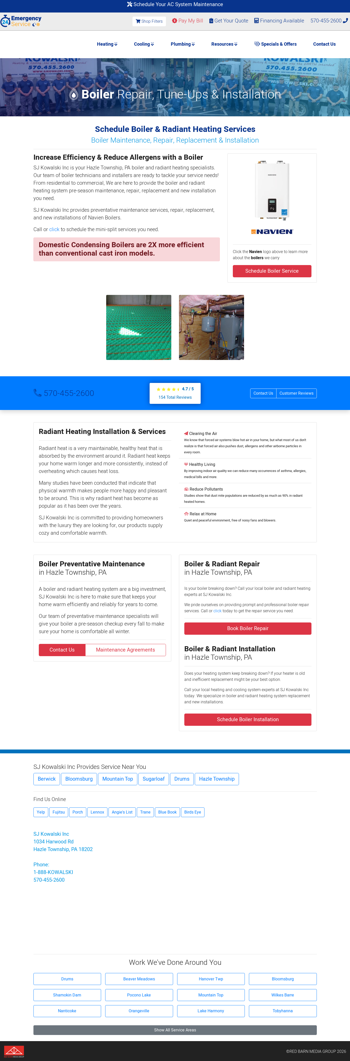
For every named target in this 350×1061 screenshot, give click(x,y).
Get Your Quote (228, 20)
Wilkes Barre (282, 995)
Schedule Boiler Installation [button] (248, 719)
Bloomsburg (79, 779)
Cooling (144, 44)
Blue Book (167, 812)
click (54, 229)
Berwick (47, 779)
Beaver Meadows (139, 979)
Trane (145, 812)
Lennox (97, 812)
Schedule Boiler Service (272, 271)
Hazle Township (217, 779)
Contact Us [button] (263, 393)
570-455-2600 (329, 20)
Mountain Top (117, 779)
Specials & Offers (275, 44)
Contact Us (324, 44)
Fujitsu (59, 812)
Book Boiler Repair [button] (248, 628)
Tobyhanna (283, 1011)
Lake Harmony (211, 1011)
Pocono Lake (139, 995)
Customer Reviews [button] (296, 393)
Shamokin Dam (67, 995)
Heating (107, 44)
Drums (181, 779)
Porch (78, 812)
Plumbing (183, 44)
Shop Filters (149, 21)
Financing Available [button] (279, 20)
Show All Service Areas (175, 1030)
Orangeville (139, 1011)
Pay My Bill (187, 20)
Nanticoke (67, 1011)
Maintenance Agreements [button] (125, 650)
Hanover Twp (211, 979)
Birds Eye (192, 812)
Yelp (41, 812)
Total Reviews (175, 397)
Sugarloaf (154, 779)
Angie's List (122, 812)
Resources (224, 44)
